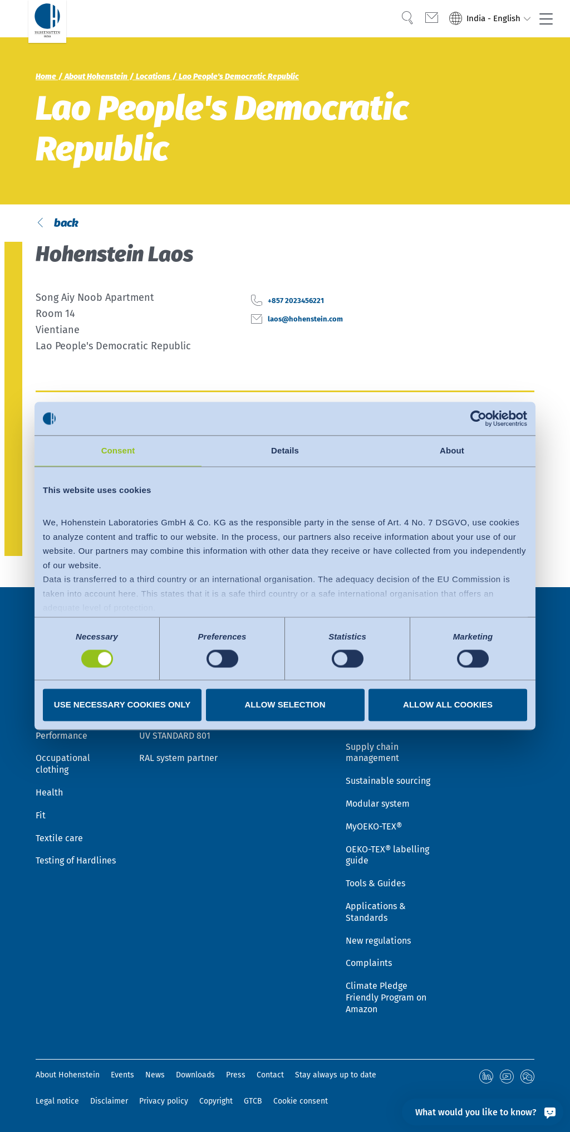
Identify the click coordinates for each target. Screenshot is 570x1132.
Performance (61, 737)
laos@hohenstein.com (319, 341)
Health (49, 794)
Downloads (195, 1076)
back (66, 234)
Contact (270, 1076)
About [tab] (452, 450)
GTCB (253, 1101)
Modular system (378, 805)
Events (122, 1076)
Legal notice (57, 1101)
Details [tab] (285, 450)
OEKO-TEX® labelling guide (387, 857)
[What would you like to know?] (482, 1112)
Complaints (369, 964)
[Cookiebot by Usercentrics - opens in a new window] (478, 418)
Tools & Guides (375, 885)
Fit (41, 817)
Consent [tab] (118, 450)
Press (235, 1076)
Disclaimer (109, 1101)
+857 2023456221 (305, 323)
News (155, 1076)
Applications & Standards (376, 913)
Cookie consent (300, 1101)
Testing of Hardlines (76, 862)
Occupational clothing (63, 765)
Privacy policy (163, 1101)
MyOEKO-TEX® (374, 828)
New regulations (378, 942)
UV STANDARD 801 (174, 737)
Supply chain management (372, 754)
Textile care (59, 840)
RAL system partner (178, 759)
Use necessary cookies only (122, 705)
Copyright (216, 1101)
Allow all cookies (448, 705)
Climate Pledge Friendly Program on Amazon (386, 999)
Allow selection (285, 705)
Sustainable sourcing (388, 782)
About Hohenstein (68, 1076)
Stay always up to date (335, 1076)
